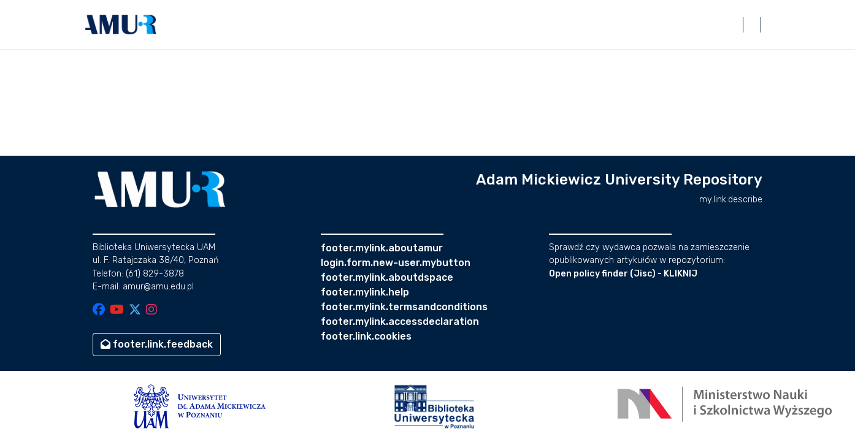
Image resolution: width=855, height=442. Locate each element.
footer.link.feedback (157, 344)
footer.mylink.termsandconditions (404, 307)
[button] (120, 24)
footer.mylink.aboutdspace (387, 277)
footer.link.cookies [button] (366, 336)
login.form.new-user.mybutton (395, 263)
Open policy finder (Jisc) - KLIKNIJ (623, 274)
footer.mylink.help (365, 292)
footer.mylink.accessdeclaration (400, 321)
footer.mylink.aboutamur (382, 248)
